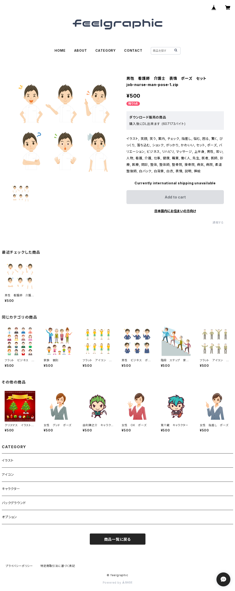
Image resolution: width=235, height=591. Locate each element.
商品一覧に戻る (117, 539)
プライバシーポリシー (19, 566)
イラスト (8, 460)
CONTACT (133, 50)
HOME (60, 50)
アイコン (8, 474)
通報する (218, 222)
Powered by (117, 582)
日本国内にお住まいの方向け (175, 211)
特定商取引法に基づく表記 (57, 566)
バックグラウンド (14, 503)
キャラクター (11, 489)
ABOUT (80, 50)
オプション (9, 517)
